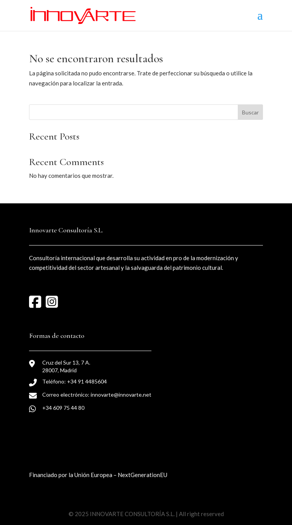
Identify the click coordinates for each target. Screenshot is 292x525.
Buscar (250, 112)
